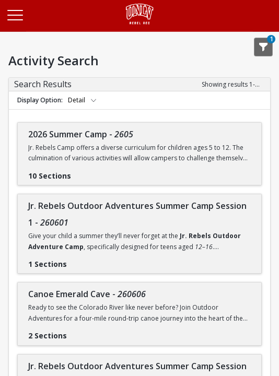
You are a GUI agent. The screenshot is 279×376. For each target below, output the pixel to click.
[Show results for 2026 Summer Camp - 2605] (79, 172)
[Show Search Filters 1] (263, 47)
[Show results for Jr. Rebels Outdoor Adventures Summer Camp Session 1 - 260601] (75, 260)
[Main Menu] (14, 14)
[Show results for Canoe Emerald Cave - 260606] (75, 332)
